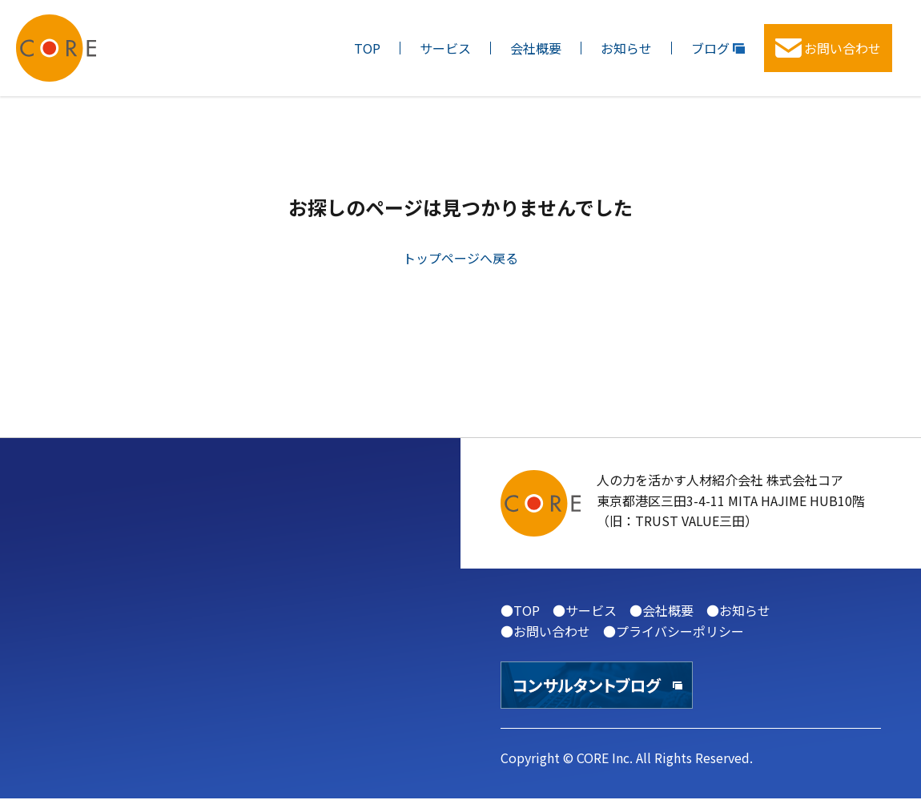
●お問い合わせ (545, 631)
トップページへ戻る (460, 257)
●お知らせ (738, 610)
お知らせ (626, 48)
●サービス (585, 610)
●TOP (520, 610)
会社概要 (535, 48)
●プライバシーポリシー (673, 631)
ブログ (718, 48)
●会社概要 (661, 610)
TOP (367, 48)
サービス (445, 48)
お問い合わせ (828, 48)
